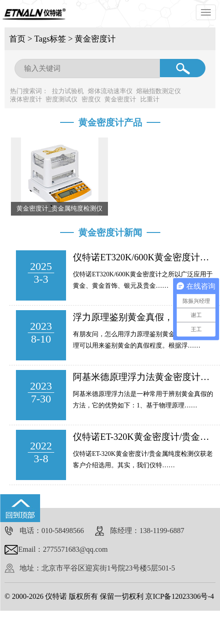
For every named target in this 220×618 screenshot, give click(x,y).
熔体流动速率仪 (110, 91)
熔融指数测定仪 (158, 91)
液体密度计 (26, 99)
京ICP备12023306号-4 (179, 596)
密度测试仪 (61, 99)
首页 (17, 38)
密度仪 (91, 99)
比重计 (149, 99)
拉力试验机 (68, 91)
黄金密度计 (95, 38)
